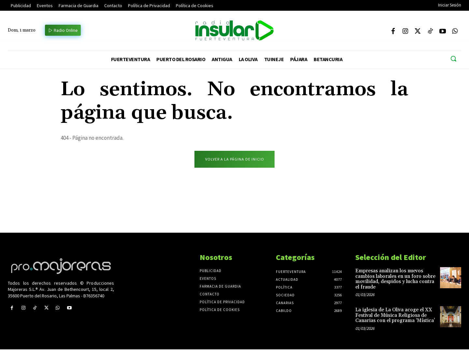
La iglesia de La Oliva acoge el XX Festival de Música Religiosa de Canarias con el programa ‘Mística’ (395, 316)
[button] (453, 58)
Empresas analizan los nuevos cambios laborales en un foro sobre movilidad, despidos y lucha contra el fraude (395, 280)
